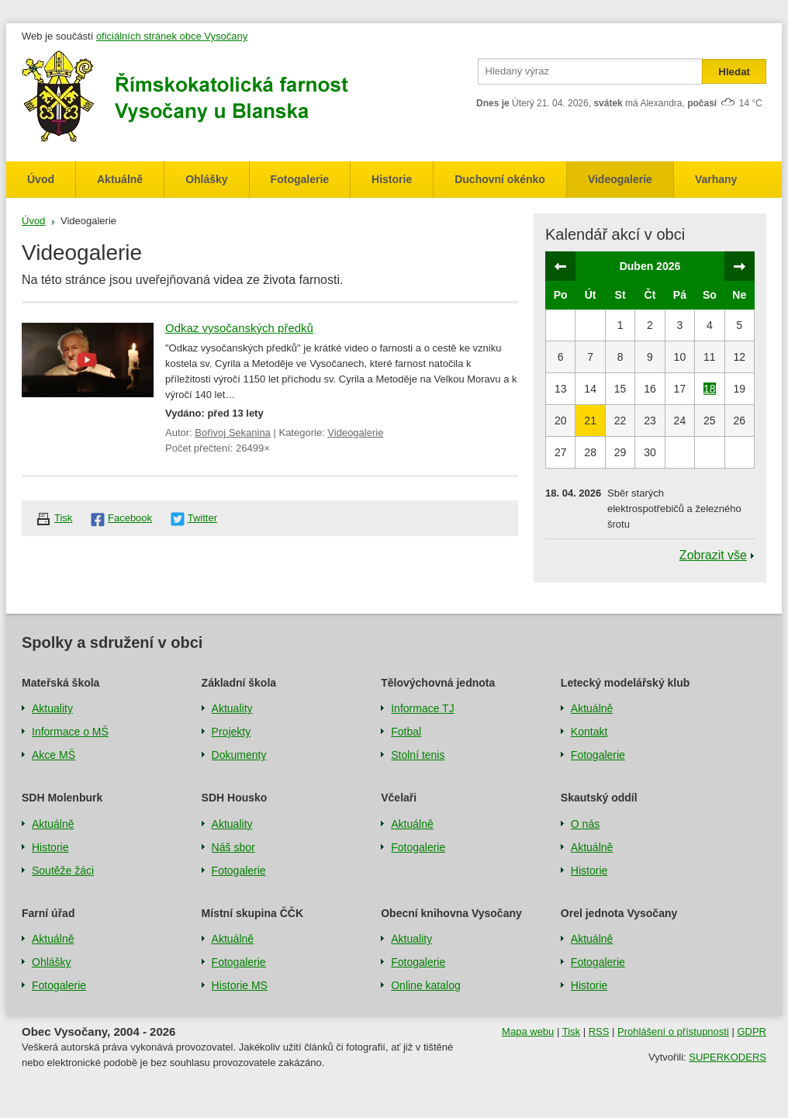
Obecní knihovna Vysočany (451, 913)
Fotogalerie (300, 179)
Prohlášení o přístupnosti (673, 1031)
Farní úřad (48, 913)
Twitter (202, 518)
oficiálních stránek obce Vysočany (171, 36)
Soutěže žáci (63, 870)
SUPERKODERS (727, 1057)
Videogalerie (620, 179)
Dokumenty (239, 755)
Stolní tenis (417, 755)
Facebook (130, 518)
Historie (392, 179)
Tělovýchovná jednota (438, 683)
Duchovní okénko (499, 179)
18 (709, 388)
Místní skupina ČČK (252, 913)
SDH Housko (235, 797)
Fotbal (406, 731)
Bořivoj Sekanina (233, 432)
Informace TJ (422, 708)
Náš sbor (233, 847)
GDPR (751, 1031)
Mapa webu (528, 1031)
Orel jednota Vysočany (619, 913)
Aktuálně (120, 179)
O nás (585, 824)
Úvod (40, 179)
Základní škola (239, 683)
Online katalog (426, 985)
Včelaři (398, 797)
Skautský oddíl (599, 797)
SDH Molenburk (62, 797)
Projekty (231, 731)
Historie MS (240, 985)
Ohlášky (206, 179)
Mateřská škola (60, 683)
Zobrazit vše (713, 555)
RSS (599, 1031)
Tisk (63, 518)
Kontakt (589, 731)
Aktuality (52, 708)
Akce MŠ (53, 755)
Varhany (716, 179)
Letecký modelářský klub (625, 683)
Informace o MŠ (70, 731)
